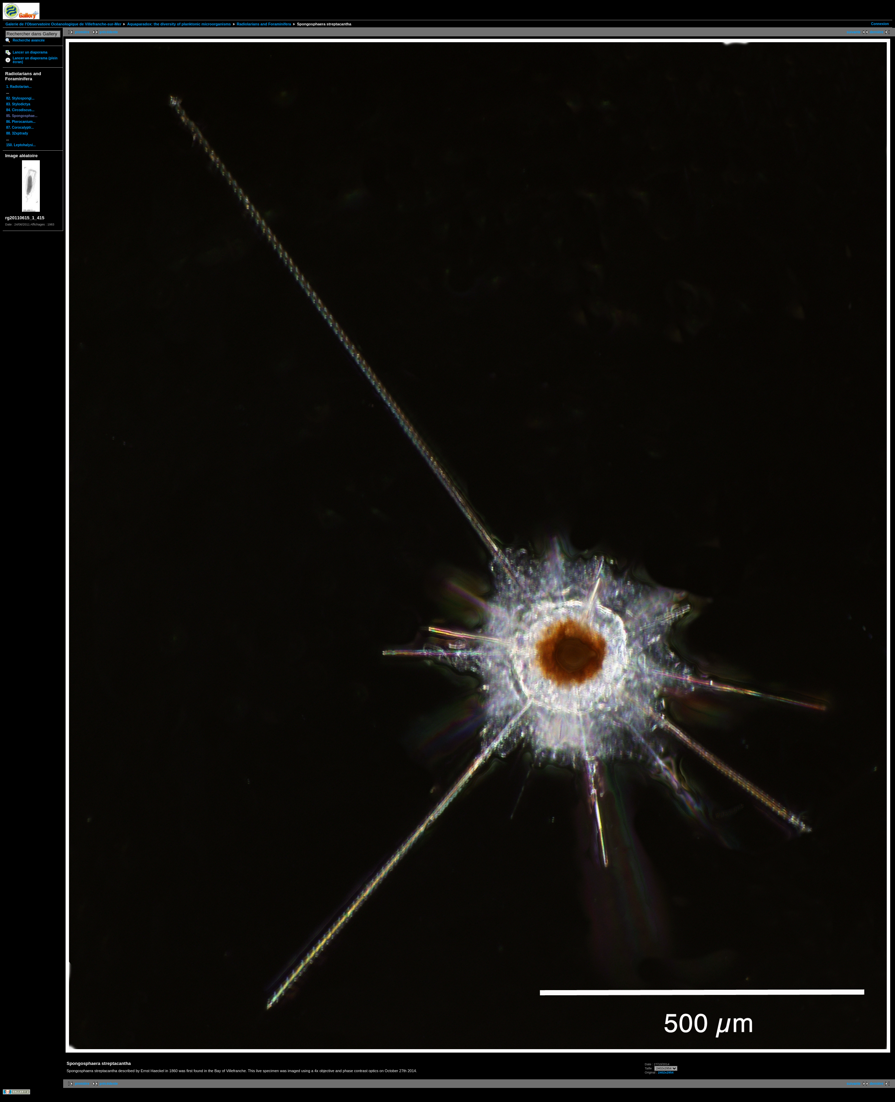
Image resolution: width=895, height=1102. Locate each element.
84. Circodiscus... (20, 110)
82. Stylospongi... (20, 98)
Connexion (880, 24)
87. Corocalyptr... (20, 127)
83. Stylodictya (18, 104)
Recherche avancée (29, 40)
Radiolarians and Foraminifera (264, 24)
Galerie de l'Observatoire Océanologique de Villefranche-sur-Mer (63, 24)
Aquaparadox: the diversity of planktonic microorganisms (179, 24)
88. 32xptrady (17, 133)
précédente (109, 32)
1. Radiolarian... (19, 87)
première (82, 32)
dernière (876, 32)
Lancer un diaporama (30, 52)
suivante (854, 32)
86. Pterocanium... (21, 122)
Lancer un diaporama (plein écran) (35, 60)
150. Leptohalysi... (21, 145)
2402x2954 (666, 1072)
